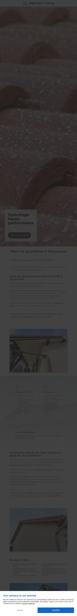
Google (24, 603)
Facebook (31, 603)
